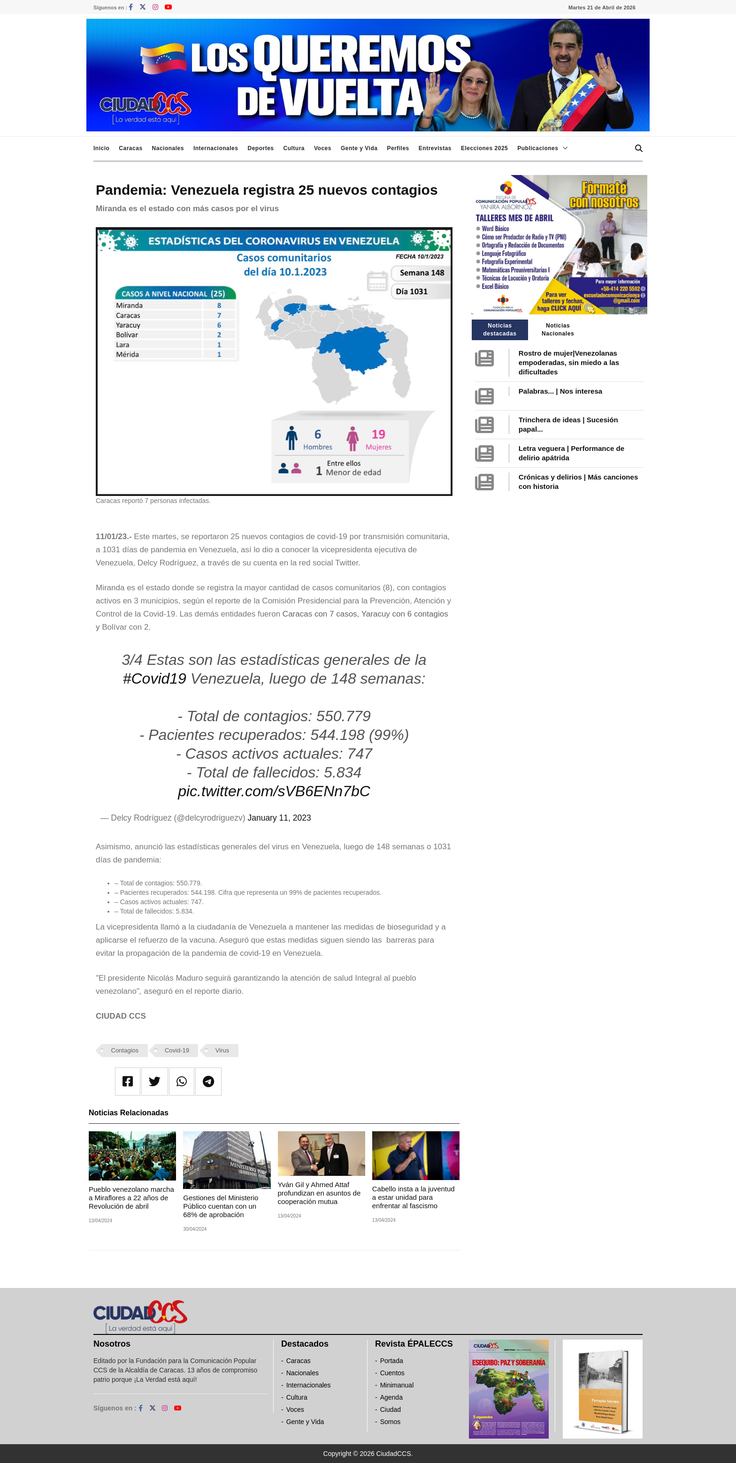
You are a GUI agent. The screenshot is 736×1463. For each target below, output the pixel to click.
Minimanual (397, 1385)
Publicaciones (537, 148)
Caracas (130, 148)
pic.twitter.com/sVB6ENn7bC (274, 791)
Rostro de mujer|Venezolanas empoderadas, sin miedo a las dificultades (569, 362)
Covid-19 (177, 1050)
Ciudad (390, 1409)
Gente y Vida (359, 148)
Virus (222, 1050)
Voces (322, 148)
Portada (391, 1360)
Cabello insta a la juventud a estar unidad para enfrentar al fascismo (413, 1197)
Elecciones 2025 (484, 148)
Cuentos (392, 1373)
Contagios (125, 1050)
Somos (390, 1421)
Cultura (294, 148)
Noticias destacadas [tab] (499, 329)
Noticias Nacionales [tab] (558, 329)
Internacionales (215, 148)
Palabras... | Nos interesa (560, 391)
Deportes (260, 148)
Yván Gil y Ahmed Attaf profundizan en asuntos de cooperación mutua (319, 1193)
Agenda (391, 1397)
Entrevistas (435, 148)
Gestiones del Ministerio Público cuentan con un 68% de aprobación (220, 1206)
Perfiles (398, 148)
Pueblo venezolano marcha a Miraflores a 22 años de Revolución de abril (131, 1197)
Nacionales (168, 148)
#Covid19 (154, 678)
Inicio (101, 148)
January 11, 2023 (279, 818)
